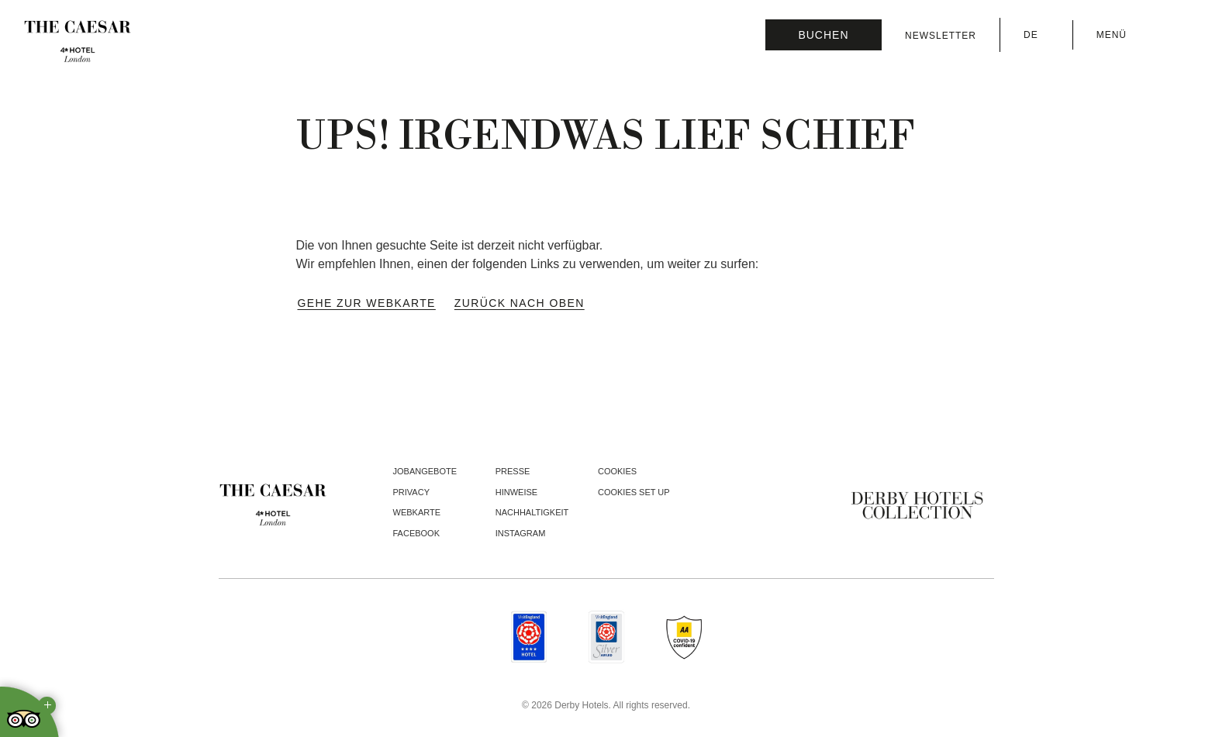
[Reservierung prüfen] (823, 34)
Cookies (617, 471)
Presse (513, 471)
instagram (521, 533)
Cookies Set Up (634, 492)
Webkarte (417, 512)
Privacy (411, 492)
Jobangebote (425, 471)
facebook (416, 533)
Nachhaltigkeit (532, 512)
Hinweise (516, 492)
